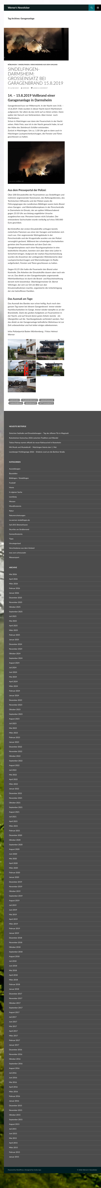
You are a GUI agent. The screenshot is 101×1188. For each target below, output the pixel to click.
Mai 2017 (13, 1026)
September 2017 (16, 1008)
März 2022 (13, 784)
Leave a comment (40, 88)
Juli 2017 (12, 1017)
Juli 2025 (12, 616)
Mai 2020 (13, 858)
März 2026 (13, 583)
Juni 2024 (13, 672)
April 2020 (13, 863)
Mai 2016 (13, 1082)
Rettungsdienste (46, 403)
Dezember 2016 (15, 1049)
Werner (26, 88)
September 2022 (16, 761)
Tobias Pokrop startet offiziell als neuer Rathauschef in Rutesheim (35, 442)
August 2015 (14, 1124)
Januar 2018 (14, 989)
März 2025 (13, 630)
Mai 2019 (13, 914)
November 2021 (15, 798)
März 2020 (13, 868)
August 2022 (14, 765)
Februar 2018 (14, 984)
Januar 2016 (14, 1101)
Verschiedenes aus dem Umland (44, 64)
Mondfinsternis (15, 506)
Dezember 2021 (15, 793)
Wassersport (14, 557)
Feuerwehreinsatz (30, 400)
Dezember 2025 (15, 597)
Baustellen (13, 473)
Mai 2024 (13, 677)
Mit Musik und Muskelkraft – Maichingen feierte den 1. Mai (32, 447)
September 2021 (16, 807)
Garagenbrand (16, 403)
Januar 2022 (14, 789)
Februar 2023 (14, 737)
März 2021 (13, 826)
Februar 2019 (14, 928)
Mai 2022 (13, 775)
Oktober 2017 (14, 1003)
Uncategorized (15, 543)
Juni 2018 (13, 966)
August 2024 (14, 663)
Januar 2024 (14, 695)
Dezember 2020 (15, 835)
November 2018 (15, 942)
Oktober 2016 (14, 1059)
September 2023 (16, 714)
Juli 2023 (12, 723)
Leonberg (13, 497)
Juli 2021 (12, 816)
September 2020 (16, 844)
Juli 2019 (12, 905)
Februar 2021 (14, 830)
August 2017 (14, 1012)
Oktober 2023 (14, 709)
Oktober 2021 (14, 802)
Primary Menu (98, 8)
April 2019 (13, 919)
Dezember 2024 (15, 644)
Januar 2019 (14, 933)
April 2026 (13, 579)
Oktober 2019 (14, 891)
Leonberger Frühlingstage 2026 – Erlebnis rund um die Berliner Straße (37, 452)
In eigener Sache (15, 492)
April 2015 (13, 1143)
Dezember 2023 (15, 700)
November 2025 (15, 602)
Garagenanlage (47, 400)
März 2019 (13, 924)
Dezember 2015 (15, 1105)
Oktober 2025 (14, 607)
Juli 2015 (12, 1129)
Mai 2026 (13, 574)
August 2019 (14, 900)
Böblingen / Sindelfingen (19, 64)
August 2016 (14, 1068)
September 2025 (16, 611)
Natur (11, 511)
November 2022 (15, 751)
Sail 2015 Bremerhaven (18, 525)
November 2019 (15, 886)
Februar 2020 (14, 872)
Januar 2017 (14, 1045)
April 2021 (13, 821)
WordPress (20, 1170)
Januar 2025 (14, 639)
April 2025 (13, 625)
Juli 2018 (12, 961)
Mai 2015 (13, 1138)
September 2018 (16, 952)
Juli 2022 (12, 770)
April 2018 (13, 975)
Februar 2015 (14, 1152)
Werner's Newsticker (19, 7)
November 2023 (15, 705)
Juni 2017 (13, 1022)
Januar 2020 (14, 877)
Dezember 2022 (15, 747)
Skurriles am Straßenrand (19, 529)
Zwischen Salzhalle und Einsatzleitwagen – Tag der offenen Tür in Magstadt (39, 433)
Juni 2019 (13, 910)
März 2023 (13, 733)
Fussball (12, 483)
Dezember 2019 (15, 882)
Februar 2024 (14, 691)
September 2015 (16, 1119)
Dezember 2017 (15, 994)
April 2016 (13, 1087)
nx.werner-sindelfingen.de (19, 520)
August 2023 (14, 719)
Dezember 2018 (15, 938)
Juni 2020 (13, 854)
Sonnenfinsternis (16, 534)
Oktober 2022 (14, 756)
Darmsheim (14, 400)
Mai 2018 (13, 970)
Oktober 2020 (14, 840)
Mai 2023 (13, 728)
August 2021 (14, 812)
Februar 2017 (14, 1040)
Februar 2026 (14, 588)
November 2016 (15, 1054)
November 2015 (15, 1110)
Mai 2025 (13, 621)
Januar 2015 (14, 1157)
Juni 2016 (13, 1077)
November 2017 (15, 998)
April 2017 (13, 1031)
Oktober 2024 (14, 653)
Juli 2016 (12, 1073)
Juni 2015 (13, 1133)
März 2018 (13, 980)
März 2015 (13, 1147)
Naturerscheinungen (17, 515)
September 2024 (16, 658)
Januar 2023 (14, 742)
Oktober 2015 (14, 1115)
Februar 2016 (14, 1096)
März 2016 (13, 1091)
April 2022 (13, 779)
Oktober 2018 (14, 947)
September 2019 (16, 896)
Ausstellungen (14, 469)
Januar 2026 (14, 593)
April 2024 (13, 681)
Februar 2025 (14, 635)
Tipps (11, 539)
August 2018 (14, 956)
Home (11, 487)
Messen (12, 501)
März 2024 (13, 686)
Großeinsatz (31, 403)
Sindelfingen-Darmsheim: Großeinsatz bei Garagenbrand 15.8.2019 (35, 76)
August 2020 (14, 849)
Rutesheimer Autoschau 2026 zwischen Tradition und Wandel (33, 438)
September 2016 (16, 1063)
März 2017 (13, 1035)
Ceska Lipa (37, 1170)
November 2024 (15, 649)
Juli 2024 (12, 667)
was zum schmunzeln (17, 553)
